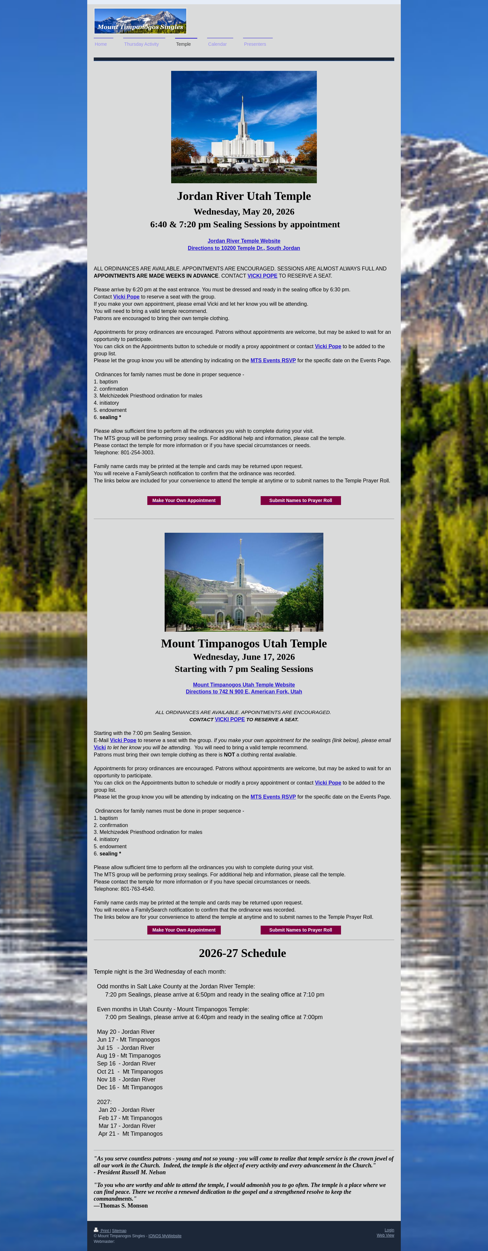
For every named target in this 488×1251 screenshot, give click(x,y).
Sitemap (119, 1230)
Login (389, 1230)
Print (102, 1230)
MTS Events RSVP (273, 360)
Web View (385, 1235)
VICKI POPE (263, 276)
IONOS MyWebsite (165, 1236)
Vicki (100, 747)
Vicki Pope (126, 297)
